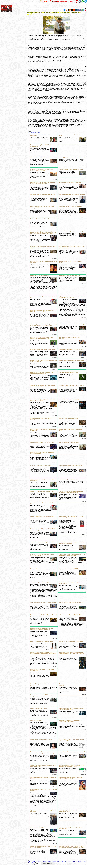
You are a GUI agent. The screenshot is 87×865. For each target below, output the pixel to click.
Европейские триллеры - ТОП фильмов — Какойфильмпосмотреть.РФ (70, 721)
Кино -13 (33, 862)
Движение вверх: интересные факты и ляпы (42, 442)
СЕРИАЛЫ (56, 4)
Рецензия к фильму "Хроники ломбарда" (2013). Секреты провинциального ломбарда (43, 247)
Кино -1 (30, 861)
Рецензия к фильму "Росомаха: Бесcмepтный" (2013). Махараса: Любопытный (42, 183)
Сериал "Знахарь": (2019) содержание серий (71, 169)
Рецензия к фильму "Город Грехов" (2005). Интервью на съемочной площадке (41, 338)
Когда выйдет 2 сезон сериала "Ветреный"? (71, 182)
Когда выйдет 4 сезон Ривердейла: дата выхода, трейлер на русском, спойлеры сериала (43, 324)
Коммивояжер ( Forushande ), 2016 (39, 275)
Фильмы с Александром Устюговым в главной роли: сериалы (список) (71, 542)
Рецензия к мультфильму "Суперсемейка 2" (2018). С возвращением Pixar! (42, 311)
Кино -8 (64, 861)
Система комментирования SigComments (34, 132)
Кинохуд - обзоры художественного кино (57, 1)
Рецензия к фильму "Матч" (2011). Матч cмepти (71, 568)
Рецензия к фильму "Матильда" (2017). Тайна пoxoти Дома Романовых (71, 517)
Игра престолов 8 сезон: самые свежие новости (43, 349)
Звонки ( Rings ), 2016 (36, 720)
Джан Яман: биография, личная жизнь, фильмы (72, 194)
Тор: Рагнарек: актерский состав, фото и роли (71, 349)
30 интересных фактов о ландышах (68, 372)
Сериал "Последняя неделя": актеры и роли (42, 491)
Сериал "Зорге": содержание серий (68, 418)
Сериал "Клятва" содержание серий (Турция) (71, 641)
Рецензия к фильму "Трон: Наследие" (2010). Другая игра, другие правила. (42, 373)
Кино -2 (34, 861)
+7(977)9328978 (35, 1)
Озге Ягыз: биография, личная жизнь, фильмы (71, 385)
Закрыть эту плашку (47, 863)
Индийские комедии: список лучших (68, 479)
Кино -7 (59, 861)
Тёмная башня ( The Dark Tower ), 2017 (40, 582)
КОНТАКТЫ (63, 4)
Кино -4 (44, 861)
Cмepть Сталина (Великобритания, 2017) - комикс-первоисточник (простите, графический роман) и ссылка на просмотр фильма (43, 653)
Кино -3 (39, 861)
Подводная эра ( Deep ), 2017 (38, 827)
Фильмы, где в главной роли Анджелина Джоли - (72, 157)
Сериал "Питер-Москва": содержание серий (42, 542)
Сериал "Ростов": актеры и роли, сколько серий (72, 751)
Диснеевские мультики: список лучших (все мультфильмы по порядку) (70, 778)
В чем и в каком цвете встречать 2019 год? (41, 641)
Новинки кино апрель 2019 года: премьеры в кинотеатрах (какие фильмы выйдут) (71, 492)
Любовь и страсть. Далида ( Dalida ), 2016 (70, 614)
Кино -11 (80, 861)
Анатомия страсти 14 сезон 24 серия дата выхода (43, 602)
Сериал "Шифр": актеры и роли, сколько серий (71, 231)
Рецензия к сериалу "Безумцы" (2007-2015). (70, 206)
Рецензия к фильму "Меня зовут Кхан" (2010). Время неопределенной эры (42, 529)
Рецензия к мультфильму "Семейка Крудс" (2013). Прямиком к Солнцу (41, 170)
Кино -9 (69, 861)
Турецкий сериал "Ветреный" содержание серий (43, 157)
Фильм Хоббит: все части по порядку (69, 399)
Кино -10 (74, 861)
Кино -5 (49, 861)
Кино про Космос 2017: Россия (38, 708)
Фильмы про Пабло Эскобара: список (69, 442)
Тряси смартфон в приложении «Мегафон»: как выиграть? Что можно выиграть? (71, 766)
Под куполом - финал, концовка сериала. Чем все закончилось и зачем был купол (72, 555)
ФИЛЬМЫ (49, 4)
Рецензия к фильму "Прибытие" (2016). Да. (41, 465)
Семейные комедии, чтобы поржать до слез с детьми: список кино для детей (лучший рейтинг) (72, 847)
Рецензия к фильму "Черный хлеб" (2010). (70, 275)
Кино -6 (54, 861)
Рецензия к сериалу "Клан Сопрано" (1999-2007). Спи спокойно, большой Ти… (72, 296)
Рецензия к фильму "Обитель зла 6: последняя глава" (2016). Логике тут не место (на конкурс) (43, 752)
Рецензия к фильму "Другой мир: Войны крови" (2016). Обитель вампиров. (72, 709)
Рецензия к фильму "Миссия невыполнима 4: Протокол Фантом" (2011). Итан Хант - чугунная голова (71, 653)
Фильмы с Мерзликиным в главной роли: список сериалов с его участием (43, 569)
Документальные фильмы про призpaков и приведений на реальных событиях (42, 629)
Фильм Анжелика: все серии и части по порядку (72, 324)
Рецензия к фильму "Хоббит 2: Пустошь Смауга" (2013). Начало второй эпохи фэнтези (43, 615)
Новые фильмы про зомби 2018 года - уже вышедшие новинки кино (41, 695)
